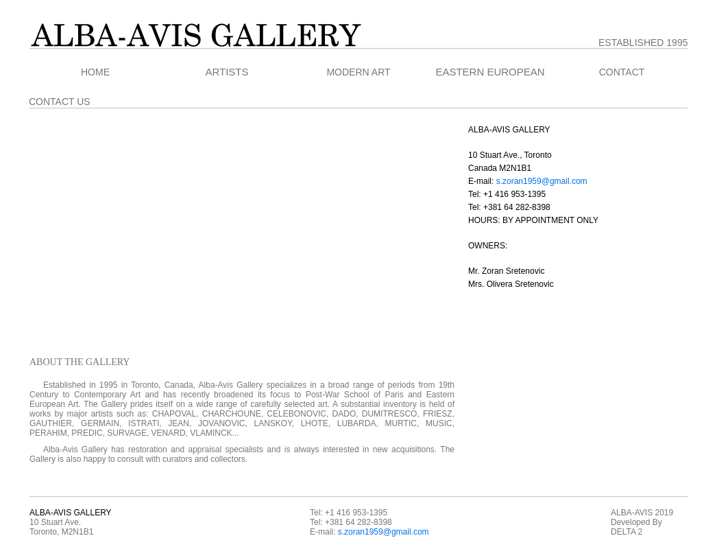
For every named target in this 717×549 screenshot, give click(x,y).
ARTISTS (226, 72)
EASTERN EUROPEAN (489, 72)
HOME (95, 72)
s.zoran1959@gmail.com (541, 181)
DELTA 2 (626, 532)
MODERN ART (358, 72)
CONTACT (622, 72)
